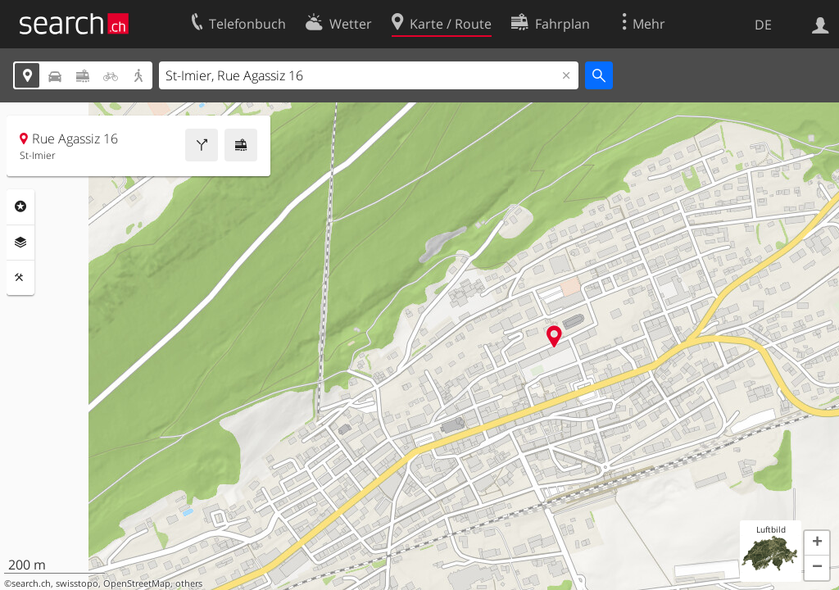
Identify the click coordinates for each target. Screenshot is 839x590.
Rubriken (20, 206)
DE (763, 25)
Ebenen (20, 242)
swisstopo (77, 583)
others (188, 583)
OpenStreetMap (136, 583)
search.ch (31, 583)
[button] (817, 543)
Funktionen (20, 278)
